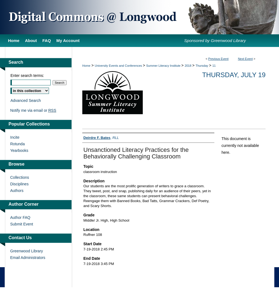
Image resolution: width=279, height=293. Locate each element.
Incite (14, 137)
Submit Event (21, 224)
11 (214, 65)
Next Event (245, 58)
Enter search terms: (27, 75)
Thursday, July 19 (234, 75)
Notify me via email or (33, 110)
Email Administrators (27, 257)
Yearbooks (19, 150)
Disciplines (19, 184)
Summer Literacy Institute (163, 65)
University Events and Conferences (119, 65)
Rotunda (17, 144)
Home (86, 65)
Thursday (202, 65)
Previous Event (218, 58)
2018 (188, 65)
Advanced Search (25, 100)
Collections (19, 177)
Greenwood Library (26, 251)
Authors (16, 190)
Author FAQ (20, 217)
